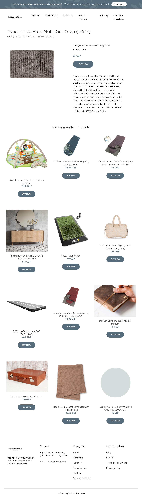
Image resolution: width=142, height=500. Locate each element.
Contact (110, 459)
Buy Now (83, 66)
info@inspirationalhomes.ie (53, 463)
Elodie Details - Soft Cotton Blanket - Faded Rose (71, 410)
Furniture (68, 16)
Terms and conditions (116, 464)
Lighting (103, 16)
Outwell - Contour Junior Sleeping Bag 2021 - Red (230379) (71, 316)
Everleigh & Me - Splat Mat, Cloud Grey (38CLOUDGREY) (115, 410)
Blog (108, 454)
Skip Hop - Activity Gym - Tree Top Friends (26, 183)
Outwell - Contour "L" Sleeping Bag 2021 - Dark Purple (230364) (115, 165)
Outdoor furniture (118, 18)
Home (9, 38)
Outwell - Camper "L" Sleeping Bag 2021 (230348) (71, 165)
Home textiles (82, 18)
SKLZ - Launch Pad (71, 257)
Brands (35, 16)
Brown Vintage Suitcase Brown (26, 398)
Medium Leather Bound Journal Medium (115, 324)
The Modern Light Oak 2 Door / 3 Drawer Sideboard (26, 259)
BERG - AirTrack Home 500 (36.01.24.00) (26, 335)
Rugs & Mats (106, 47)
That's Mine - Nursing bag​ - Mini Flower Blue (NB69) (115, 249)
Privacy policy (113, 469)
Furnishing (51, 16)
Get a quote (119, 4)
